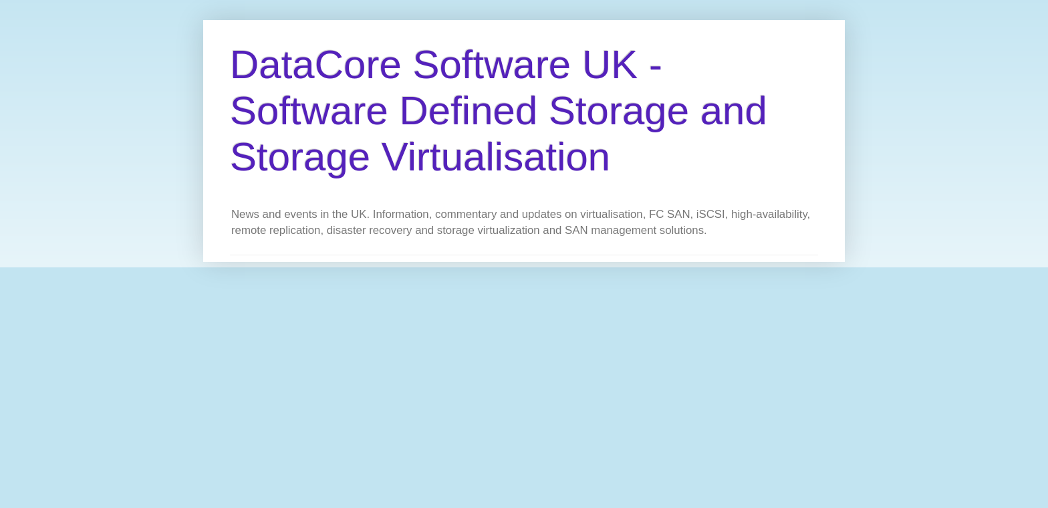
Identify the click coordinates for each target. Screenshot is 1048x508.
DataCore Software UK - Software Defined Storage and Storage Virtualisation (498, 110)
